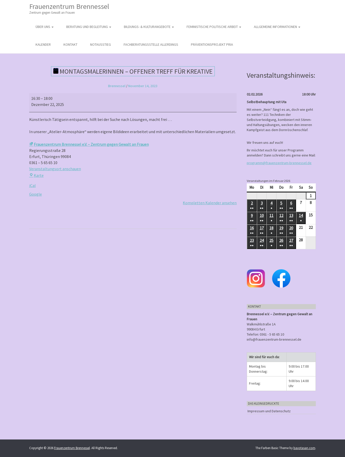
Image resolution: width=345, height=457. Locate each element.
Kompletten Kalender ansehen (210, 202)
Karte (36, 175)
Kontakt (70, 44)
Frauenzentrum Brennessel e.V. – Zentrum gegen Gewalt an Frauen (89, 144)
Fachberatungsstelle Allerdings (151, 44)
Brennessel (116, 86)
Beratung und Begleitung (88, 26)
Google (35, 194)
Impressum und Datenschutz (269, 411)
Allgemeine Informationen (277, 26)
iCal (32, 185)
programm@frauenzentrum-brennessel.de (279, 163)
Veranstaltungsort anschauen (55, 168)
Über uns (45, 26)
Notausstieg (100, 44)
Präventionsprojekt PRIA (212, 44)
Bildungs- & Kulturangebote (149, 26)
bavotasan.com (304, 448)
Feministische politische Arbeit (214, 26)
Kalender (43, 44)
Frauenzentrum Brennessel (69, 8)
